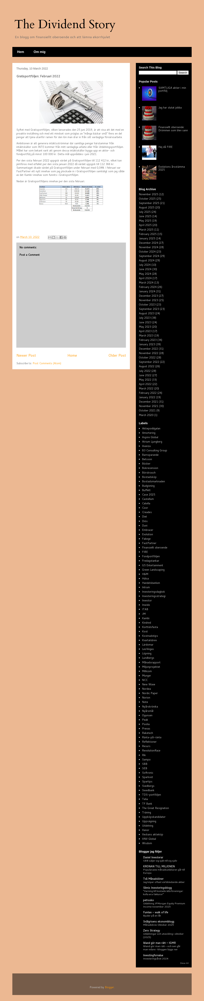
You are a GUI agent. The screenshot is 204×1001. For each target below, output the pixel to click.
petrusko (148, 900)
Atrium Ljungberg (152, 441)
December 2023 (148, 296)
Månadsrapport (151, 662)
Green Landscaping (153, 569)
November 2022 (148, 353)
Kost (145, 631)
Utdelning (147, 825)
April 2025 (145, 225)
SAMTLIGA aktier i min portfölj (172, 89)
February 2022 (148, 393)
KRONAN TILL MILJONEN (159, 866)
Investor (147, 600)
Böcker (146, 463)
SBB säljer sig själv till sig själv (160, 860)
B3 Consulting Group (154, 450)
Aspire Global (150, 437)
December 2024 (148, 243)
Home (72, 355)
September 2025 (149, 203)
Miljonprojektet (151, 667)
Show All (184, 963)
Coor (145, 507)
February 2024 (148, 287)
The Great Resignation (155, 808)
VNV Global (149, 839)
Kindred (146, 622)
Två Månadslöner (153, 879)
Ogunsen (147, 715)
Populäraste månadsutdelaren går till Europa (164, 871)
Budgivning (148, 486)
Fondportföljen (151, 556)
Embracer (147, 530)
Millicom (147, 671)
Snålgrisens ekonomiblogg (158, 921)
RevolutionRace (151, 750)
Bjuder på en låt (152, 915)
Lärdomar (147, 644)
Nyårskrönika (150, 706)
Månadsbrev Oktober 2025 (158, 924)
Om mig (40, 52)
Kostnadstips (150, 636)
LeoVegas (148, 649)
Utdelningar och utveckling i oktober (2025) (163, 935)
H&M (145, 574)
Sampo (146, 759)
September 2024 (149, 256)
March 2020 (146, 415)
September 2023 (149, 309)
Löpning (146, 653)
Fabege (146, 538)
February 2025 (148, 234)
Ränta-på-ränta (151, 737)
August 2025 (146, 207)
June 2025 (145, 216)
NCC (145, 680)
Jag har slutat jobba (170, 107)
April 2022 (145, 384)
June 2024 (145, 269)
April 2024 (145, 278)
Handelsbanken (151, 583)
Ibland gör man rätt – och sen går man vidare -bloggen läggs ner (161, 947)
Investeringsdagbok (153, 591)
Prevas (146, 728)
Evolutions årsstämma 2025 (171, 168)
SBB (144, 764)
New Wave (148, 684)
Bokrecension (150, 468)
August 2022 (146, 366)
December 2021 (148, 401)
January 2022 (147, 397)
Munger (146, 675)
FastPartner (149, 543)
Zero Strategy (151, 930)
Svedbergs (148, 786)
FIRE (145, 552)
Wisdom (147, 843)
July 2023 (145, 317)
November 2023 (148, 300)
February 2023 (148, 340)
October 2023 (147, 304)
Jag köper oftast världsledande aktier (164, 882)
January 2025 (147, 238)
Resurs (146, 746)
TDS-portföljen (151, 794)
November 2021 (148, 406)
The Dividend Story (65, 24)
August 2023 (146, 313)
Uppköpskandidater (154, 817)
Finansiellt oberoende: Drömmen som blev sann (173, 128)
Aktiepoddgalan (151, 428)
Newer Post (26, 355)
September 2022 (149, 362)
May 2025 (145, 220)
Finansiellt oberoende (154, 547)
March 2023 (146, 335)
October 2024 (147, 251)
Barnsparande (150, 455)
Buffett (146, 490)
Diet (144, 516)
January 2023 (147, 344)
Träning (146, 812)
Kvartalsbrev (149, 640)
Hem (20, 52)
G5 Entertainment (152, 565)
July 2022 (145, 371)
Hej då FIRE (165, 147)
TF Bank (147, 803)
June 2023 (145, 322)
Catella (146, 503)
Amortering (148, 433)
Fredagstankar (150, 560)
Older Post (117, 355)
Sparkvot (147, 777)
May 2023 (145, 326)
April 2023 (145, 331)
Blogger (109, 987)
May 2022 (145, 379)
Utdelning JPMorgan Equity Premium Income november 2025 (164, 904)
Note (145, 702)
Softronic (147, 772)
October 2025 (147, 198)
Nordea (146, 689)
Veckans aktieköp (152, 834)
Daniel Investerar (153, 857)
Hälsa (145, 578)
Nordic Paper (150, 693)
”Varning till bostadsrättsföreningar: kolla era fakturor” (163, 892)
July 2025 (145, 212)
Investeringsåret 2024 (155, 958)
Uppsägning (149, 821)
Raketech (147, 733)
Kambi (145, 618)
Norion (146, 697)
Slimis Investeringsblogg (157, 888)
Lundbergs (148, 658)
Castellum (148, 499)
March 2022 (146, 388)
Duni (144, 525)
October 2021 (147, 410)
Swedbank (148, 790)
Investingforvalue (153, 955)
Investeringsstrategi (154, 596)
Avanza (146, 446)
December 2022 (148, 348)
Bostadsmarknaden (153, 481)
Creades (147, 512)
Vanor (145, 830)
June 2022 (145, 375)
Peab (145, 719)
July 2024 (145, 265)
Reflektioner (149, 741)
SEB (144, 768)
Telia (145, 799)
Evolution (147, 534)
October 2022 (147, 357)
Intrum (146, 587)
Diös (145, 521)
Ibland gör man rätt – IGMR (159, 943)
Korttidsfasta (150, 627)
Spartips (147, 781)
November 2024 (148, 247)
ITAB (145, 609)
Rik (144, 755)
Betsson (147, 459)
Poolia (146, 724)
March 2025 (146, 229)
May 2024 (145, 274)
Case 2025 (148, 494)
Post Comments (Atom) (47, 363)
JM (144, 614)
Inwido (146, 605)
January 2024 (147, 291)
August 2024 (146, 260)
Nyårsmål (147, 711)
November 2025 (148, 194)
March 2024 (146, 282)
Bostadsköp (149, 477)
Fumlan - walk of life (155, 912)
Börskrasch (149, 472)
